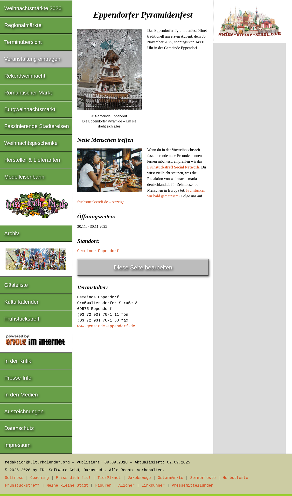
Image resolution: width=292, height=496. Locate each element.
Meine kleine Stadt (67, 485)
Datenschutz (19, 428)
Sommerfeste (203, 478)
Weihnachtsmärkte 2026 (33, 8)
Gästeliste (16, 285)
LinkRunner (153, 485)
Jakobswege (139, 478)
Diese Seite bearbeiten (143, 267)
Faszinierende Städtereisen (36, 126)
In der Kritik (17, 361)
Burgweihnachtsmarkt (30, 109)
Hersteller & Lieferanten (32, 160)
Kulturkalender (21, 302)
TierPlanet (109, 478)
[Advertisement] (143, 169)
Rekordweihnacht (24, 76)
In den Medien (21, 395)
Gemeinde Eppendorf (98, 251)
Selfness (14, 478)
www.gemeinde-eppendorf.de (106, 326)
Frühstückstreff (21, 319)
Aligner (126, 485)
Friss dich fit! (73, 478)
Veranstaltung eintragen (32, 59)
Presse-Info (18, 378)
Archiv (11, 233)
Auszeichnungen (24, 412)
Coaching (39, 478)
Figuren (103, 485)
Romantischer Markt (28, 93)
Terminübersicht (23, 42)
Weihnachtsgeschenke (31, 143)
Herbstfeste (235, 478)
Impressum (17, 445)
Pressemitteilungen (192, 485)
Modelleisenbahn (24, 177)
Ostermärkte (170, 478)
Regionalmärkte (23, 25)
